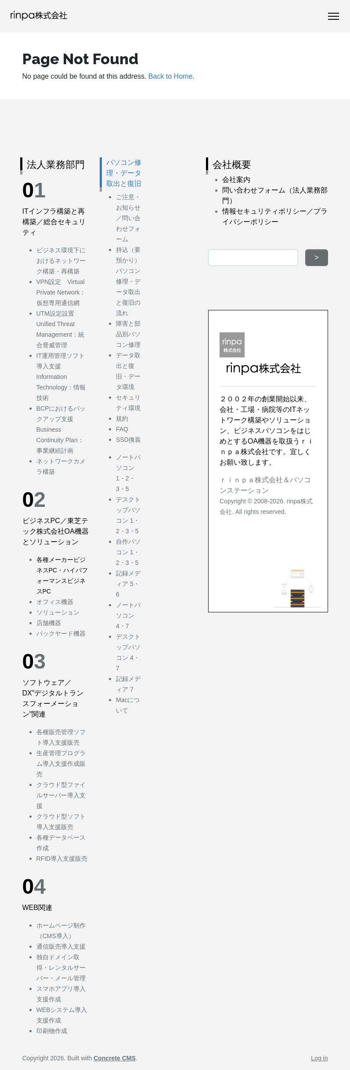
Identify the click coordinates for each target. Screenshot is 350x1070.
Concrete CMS (115, 1058)
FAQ (122, 429)
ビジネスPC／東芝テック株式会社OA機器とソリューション (55, 531)
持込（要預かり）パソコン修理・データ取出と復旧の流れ (128, 281)
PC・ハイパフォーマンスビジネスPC (62, 581)
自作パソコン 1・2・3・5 (128, 552)
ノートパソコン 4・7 (128, 615)
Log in (319, 1058)
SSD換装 (128, 439)
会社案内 (236, 179)
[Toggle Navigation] (333, 16)
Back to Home (170, 76)
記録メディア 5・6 (128, 584)
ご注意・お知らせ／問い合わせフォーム (128, 218)
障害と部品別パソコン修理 (128, 334)
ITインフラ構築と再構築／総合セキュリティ (54, 221)
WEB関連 (37, 907)
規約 (122, 418)
